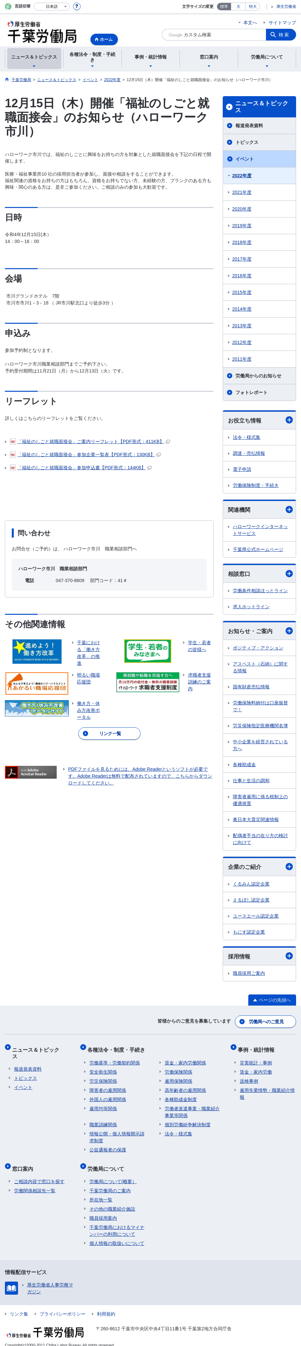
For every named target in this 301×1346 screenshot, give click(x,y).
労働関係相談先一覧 (34, 1182)
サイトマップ (282, 22)
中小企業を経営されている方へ (260, 747)
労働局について (107, 1162)
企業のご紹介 (260, 868)
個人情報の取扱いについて (116, 1235)
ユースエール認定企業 (256, 918)
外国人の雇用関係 (107, 1095)
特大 (253, 6)
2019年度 (242, 225)
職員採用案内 (103, 1210)
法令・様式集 (246, 437)
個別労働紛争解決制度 (188, 1121)
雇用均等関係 (103, 1105)
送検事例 (249, 1077)
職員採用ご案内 (249, 975)
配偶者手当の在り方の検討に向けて (260, 841)
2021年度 (242, 192)
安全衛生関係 (103, 1068)
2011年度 (242, 359)
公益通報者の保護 (107, 1146)
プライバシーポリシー (62, 1306)
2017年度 (242, 259)
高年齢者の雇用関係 (185, 1086)
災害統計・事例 (256, 1059)
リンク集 (19, 1306)
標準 (224, 6)
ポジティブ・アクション (258, 649)
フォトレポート (251, 392)
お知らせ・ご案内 (260, 632)
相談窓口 (260, 574)
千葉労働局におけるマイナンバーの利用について (116, 1223)
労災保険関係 (103, 1077)
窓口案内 (24, 1162)
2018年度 (242, 242)
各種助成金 (244, 766)
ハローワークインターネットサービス (260, 531)
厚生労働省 (286, 6)
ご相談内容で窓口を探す (39, 1173)
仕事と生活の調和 (251, 782)
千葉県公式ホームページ (258, 550)
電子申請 (242, 469)
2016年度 (242, 275)
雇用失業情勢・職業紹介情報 (267, 1090)
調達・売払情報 (249, 453)
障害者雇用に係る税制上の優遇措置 (260, 802)
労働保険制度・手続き (256, 485)
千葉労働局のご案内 (110, 1182)
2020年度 (242, 209)
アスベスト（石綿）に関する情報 (260, 669)
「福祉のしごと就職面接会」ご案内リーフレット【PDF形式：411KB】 (90, 442)
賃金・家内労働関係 (185, 1059)
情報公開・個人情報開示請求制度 (116, 1134)
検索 (284, 34)
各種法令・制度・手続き (118, 1048)
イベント (244, 159)
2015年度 (242, 292)
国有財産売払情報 (251, 688)
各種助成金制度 (181, 1095)
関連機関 (260, 510)
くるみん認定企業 (251, 886)
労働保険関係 (178, 1068)
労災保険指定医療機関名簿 (260, 727)
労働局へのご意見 (266, 1022)
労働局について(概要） (113, 1173)
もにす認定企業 (249, 934)
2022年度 (242, 175)
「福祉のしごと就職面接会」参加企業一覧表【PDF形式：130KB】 (85, 455)
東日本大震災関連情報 (256, 821)
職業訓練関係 (103, 1121)
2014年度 (242, 309)
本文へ (250, 22)
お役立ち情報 (260, 420)
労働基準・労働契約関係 (114, 1059)
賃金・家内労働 (256, 1068)
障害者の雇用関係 (107, 1086)
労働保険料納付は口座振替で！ (260, 708)
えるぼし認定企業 (251, 902)
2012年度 (242, 342)
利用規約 (106, 1306)
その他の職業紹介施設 (112, 1201)
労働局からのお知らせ (258, 375)
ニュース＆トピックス (261, 107)
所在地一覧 (100, 1192)
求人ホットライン (251, 608)
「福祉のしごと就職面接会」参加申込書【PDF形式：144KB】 (81, 468)
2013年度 (242, 325)
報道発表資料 (249, 125)
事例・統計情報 (258, 1048)
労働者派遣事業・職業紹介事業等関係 (192, 1108)
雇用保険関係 (178, 1077)
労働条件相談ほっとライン (260, 592)
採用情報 (260, 958)
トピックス (246, 142)
